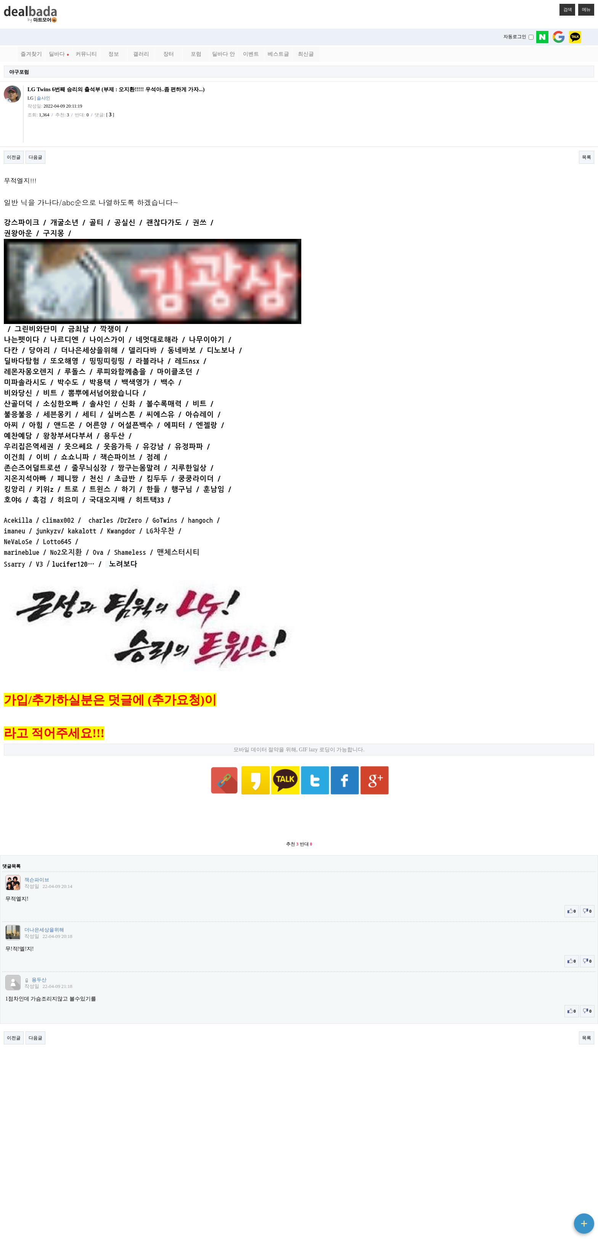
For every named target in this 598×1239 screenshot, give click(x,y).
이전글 (14, 157)
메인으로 (568, 1193)
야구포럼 (19, 72)
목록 (586, 157)
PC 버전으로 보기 (299, 1231)
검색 (565, 8)
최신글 (306, 54)
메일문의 (91, 1193)
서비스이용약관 (61, 1193)
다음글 (35, 157)
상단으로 (568, 1202)
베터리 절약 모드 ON (299, 1218)
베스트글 (278, 54)
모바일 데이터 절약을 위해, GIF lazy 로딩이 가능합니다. (299, 654)
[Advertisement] (299, 704)
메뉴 (584, 8)
